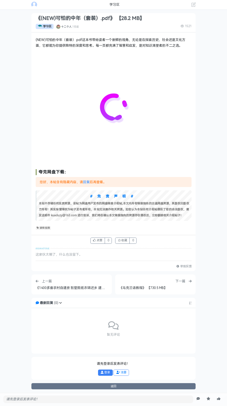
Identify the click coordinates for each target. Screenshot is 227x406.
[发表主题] (194, 5)
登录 (105, 372)
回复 (86, 182)
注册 (121, 372)
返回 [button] (113, 386)
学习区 (45, 26)
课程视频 (43, 228)
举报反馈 (184, 266)
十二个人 (66, 26)
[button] (60, 303)
